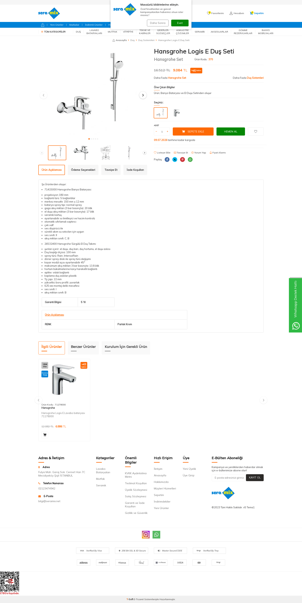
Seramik (200, 31)
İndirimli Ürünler (93, 24)
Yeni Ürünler (56, 24)
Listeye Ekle (162, 152)
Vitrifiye (128, 31)
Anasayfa (120, 40)
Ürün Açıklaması (52, 170)
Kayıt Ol (255, 477)
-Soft (130, 599)
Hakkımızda (161, 482)
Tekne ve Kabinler (144, 32)
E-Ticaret (139, 599)
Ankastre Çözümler (182, 32)
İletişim (158, 469)
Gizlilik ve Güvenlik (136, 513)
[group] (93, 91)
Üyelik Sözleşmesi (136, 490)
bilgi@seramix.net (49, 501)
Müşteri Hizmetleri (165, 488)
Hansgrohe (48, 407)
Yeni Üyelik (189, 469)
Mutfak (112, 31)
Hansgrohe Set (168, 59)
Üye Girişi (188, 475)
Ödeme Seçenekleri (83, 170)
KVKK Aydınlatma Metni (136, 475)
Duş (78, 31)
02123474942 (46, 488)
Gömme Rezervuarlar (243, 32)
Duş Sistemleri (146, 40)
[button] (89, 139)
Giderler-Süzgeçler (163, 32)
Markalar (74, 24)
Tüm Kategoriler (53, 31)
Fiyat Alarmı (218, 152)
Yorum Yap (198, 152)
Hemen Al (230, 131)
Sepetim (159, 495)
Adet (156, 125)
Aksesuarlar (219, 31)
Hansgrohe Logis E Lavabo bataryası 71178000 (63, 414)
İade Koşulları (135, 170)
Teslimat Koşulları (136, 483)
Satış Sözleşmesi (135, 496)
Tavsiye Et (181, 152)
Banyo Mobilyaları (265, 32)
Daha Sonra (157, 23)
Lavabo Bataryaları (94, 32)
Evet (180, 23)
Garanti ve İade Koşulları (135, 504)
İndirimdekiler (162, 501)
